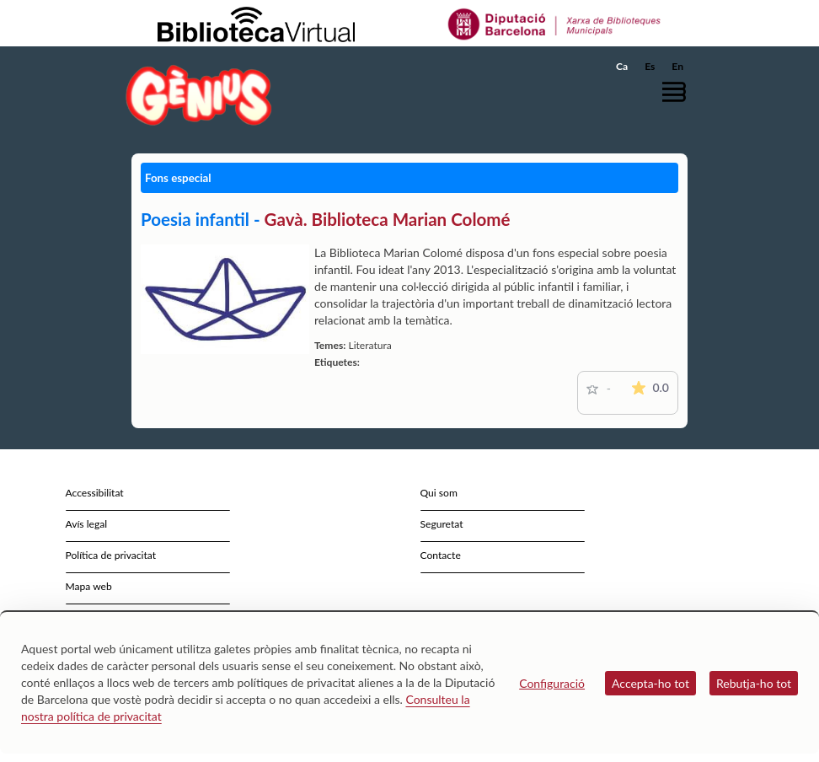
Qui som (439, 492)
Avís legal (87, 524)
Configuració (552, 683)
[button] (678, 91)
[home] (199, 94)
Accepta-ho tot (650, 683)
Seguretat (441, 524)
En (677, 66)
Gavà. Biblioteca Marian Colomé (388, 219)
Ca (622, 66)
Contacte (440, 555)
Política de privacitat (111, 555)
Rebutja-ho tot (753, 683)
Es (650, 66)
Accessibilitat (95, 492)
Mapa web (89, 586)
